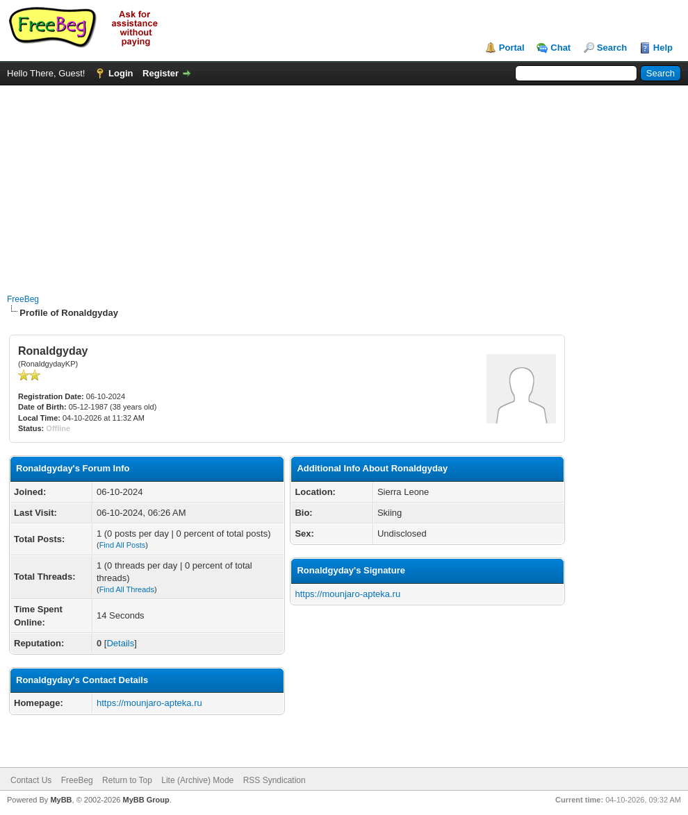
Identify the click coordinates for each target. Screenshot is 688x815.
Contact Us (30, 780)
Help (663, 47)
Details (120, 643)
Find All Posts (122, 545)
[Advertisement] (344, 182)
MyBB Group (145, 800)
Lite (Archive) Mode (197, 780)
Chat (560, 47)
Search (612, 47)
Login (120, 73)
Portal (512, 47)
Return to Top (127, 780)
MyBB (61, 800)
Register (160, 73)
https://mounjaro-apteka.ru (149, 703)
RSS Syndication (274, 780)
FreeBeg (23, 299)
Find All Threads (126, 589)
